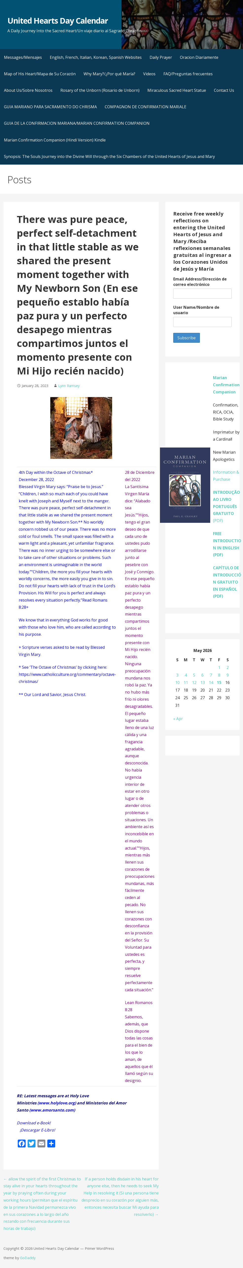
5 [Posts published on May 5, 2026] (194, 675)
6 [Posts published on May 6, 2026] (202, 675)
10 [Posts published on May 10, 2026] (177, 682)
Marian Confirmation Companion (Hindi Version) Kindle (55, 140)
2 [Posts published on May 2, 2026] (227, 667)
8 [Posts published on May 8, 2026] (219, 675)
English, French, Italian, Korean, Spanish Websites (96, 57)
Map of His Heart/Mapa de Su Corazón (40, 74)
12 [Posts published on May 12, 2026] (194, 682)
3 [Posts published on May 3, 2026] (177, 675)
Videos (149, 74)
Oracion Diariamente (199, 57)
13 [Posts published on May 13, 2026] (202, 682)
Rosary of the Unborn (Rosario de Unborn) (99, 90)
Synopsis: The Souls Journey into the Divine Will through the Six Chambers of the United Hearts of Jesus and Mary (109, 156)
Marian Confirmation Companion (226, 385)
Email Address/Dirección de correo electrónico (200, 281)
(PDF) (226, 506)
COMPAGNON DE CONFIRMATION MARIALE (145, 106)
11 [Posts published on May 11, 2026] (186, 682)
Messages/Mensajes (23, 57)
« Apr (178, 718)
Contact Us (224, 90)
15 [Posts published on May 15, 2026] (219, 682)
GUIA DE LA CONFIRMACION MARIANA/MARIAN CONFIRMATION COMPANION (77, 123)
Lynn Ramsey (69, 385)
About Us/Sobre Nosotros (28, 90)
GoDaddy (27, 1257)
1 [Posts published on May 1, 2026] (219, 667)
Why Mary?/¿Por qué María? (109, 74)
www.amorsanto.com (52, 1110)
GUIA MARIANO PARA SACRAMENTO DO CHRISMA (50, 106)
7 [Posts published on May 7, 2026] (211, 675)
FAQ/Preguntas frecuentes (188, 74)
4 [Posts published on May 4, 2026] (186, 675)
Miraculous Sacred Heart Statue (176, 90)
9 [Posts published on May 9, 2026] (227, 675)
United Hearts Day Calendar (57, 20)
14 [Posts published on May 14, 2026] (211, 682)
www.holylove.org (57, 1103)
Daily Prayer (161, 57)
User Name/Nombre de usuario (196, 310)
